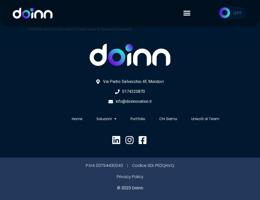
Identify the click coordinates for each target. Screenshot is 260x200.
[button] (186, 13)
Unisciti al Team (205, 118)
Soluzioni (106, 119)
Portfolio (138, 118)
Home (77, 118)
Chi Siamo (168, 118)
